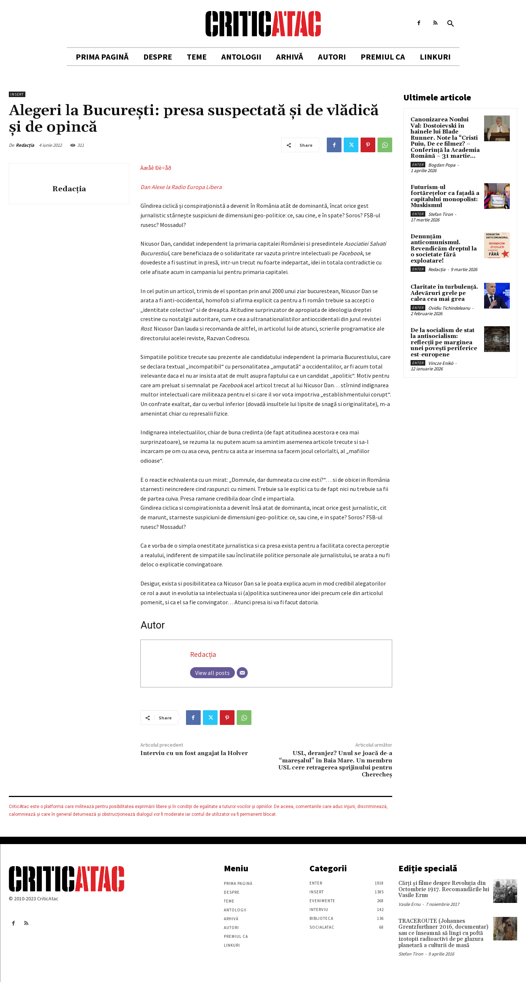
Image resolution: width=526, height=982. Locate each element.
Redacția (25, 145)
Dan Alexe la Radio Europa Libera (181, 187)
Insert (17, 94)
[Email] (242, 672)
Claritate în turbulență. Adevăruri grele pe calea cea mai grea (444, 293)
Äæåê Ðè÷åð (155, 167)
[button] (450, 24)
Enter (418, 164)
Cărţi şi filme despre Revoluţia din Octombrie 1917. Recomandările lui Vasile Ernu (443, 889)
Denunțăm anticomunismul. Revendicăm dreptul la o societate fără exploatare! (444, 248)
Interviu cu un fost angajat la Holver (194, 753)
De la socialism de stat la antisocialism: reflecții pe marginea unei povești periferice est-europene (444, 342)
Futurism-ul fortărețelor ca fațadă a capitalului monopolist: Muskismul (445, 196)
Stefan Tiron (440, 214)
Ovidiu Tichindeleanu (449, 308)
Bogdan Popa (441, 165)
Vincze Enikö (440, 363)
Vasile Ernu (409, 904)
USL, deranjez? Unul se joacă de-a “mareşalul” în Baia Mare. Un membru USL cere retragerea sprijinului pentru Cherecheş (335, 764)
